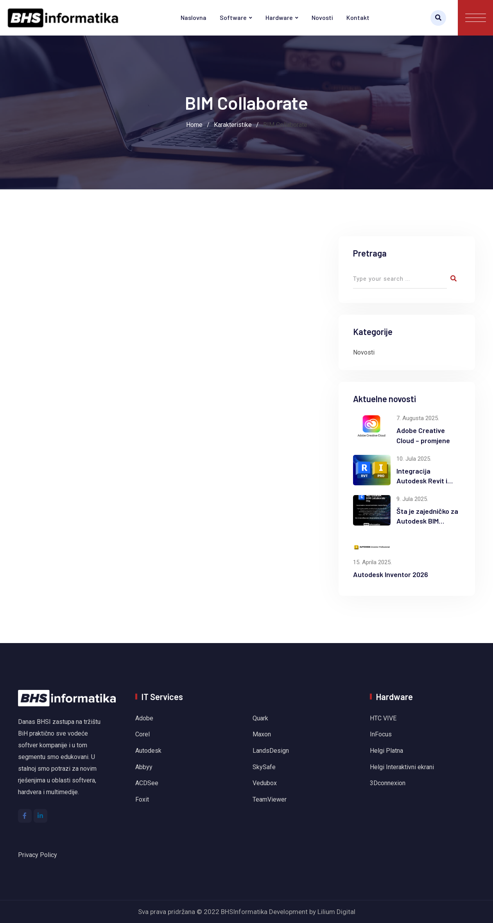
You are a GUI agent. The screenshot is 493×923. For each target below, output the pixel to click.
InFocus (381, 734)
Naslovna (193, 17)
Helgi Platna (386, 750)
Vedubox (265, 783)
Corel (142, 734)
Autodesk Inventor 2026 (390, 574)
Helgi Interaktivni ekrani (402, 767)
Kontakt (357, 17)
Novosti (322, 17)
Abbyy (143, 767)
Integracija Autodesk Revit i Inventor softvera (424, 481)
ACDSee (146, 783)
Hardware (279, 17)
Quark (260, 718)
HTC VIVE (383, 718)
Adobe (144, 718)
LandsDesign (271, 750)
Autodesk (148, 750)
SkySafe (264, 767)
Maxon (262, 734)
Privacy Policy (37, 855)
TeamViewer (270, 799)
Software (233, 17)
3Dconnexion (387, 783)
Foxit (142, 799)
